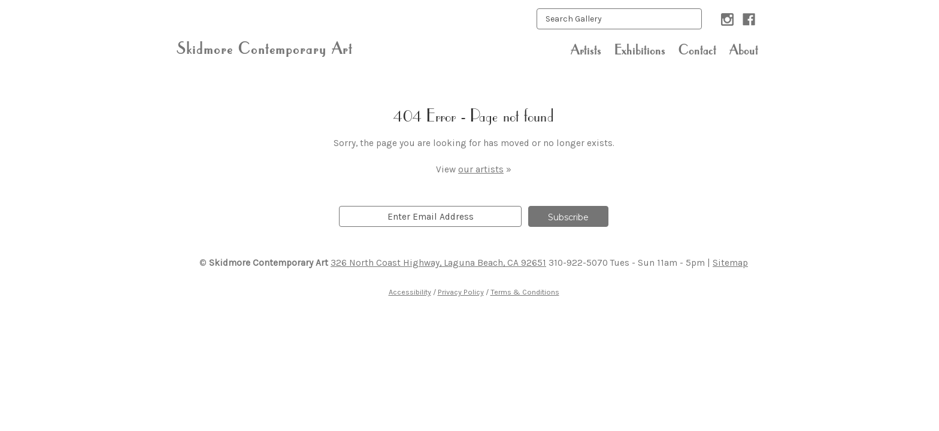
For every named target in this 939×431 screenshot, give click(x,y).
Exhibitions (639, 49)
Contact (697, 49)
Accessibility (410, 291)
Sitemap (730, 262)
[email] (430, 216)
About (743, 49)
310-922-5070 (578, 262)
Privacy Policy (461, 291)
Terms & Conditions (524, 291)
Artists (586, 49)
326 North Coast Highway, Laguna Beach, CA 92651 (438, 262)
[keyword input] (619, 18)
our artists (481, 169)
